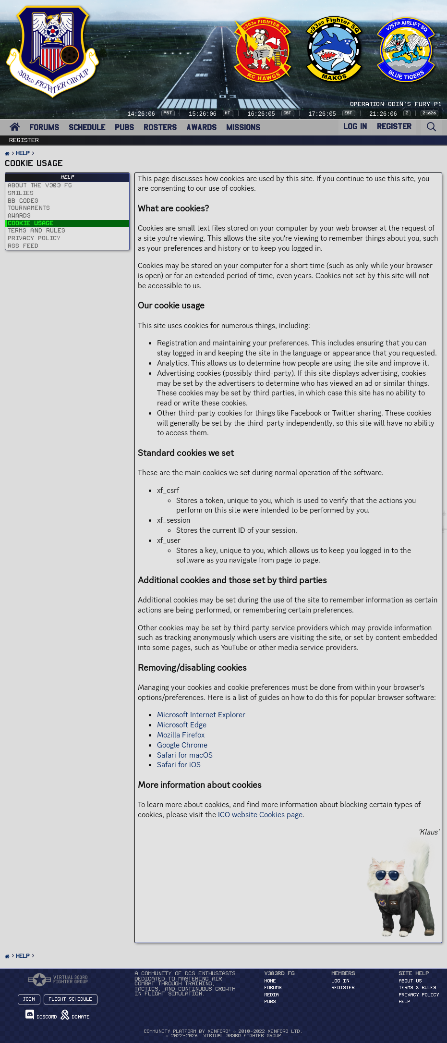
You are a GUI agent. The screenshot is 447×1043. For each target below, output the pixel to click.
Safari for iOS (179, 765)
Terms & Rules (417, 988)
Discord (41, 1015)
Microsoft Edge (181, 725)
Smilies (21, 193)
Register (24, 140)
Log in (341, 981)
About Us (410, 981)
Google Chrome (182, 745)
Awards (19, 215)
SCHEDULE (87, 127)
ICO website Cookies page (260, 815)
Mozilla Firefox (181, 735)
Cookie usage (31, 223)
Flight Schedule (70, 999)
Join (29, 999)
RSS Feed (23, 246)
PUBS (124, 127)
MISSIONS (243, 127)
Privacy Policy (419, 995)
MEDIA (272, 995)
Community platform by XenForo (223, 1031)
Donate (75, 1015)
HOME (270, 981)
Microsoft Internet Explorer (201, 715)
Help (405, 1002)
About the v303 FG (40, 185)
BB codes (23, 200)
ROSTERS (160, 127)
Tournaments (29, 208)
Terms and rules (37, 230)
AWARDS (201, 127)
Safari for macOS (185, 755)
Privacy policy (34, 238)
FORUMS (44, 127)
